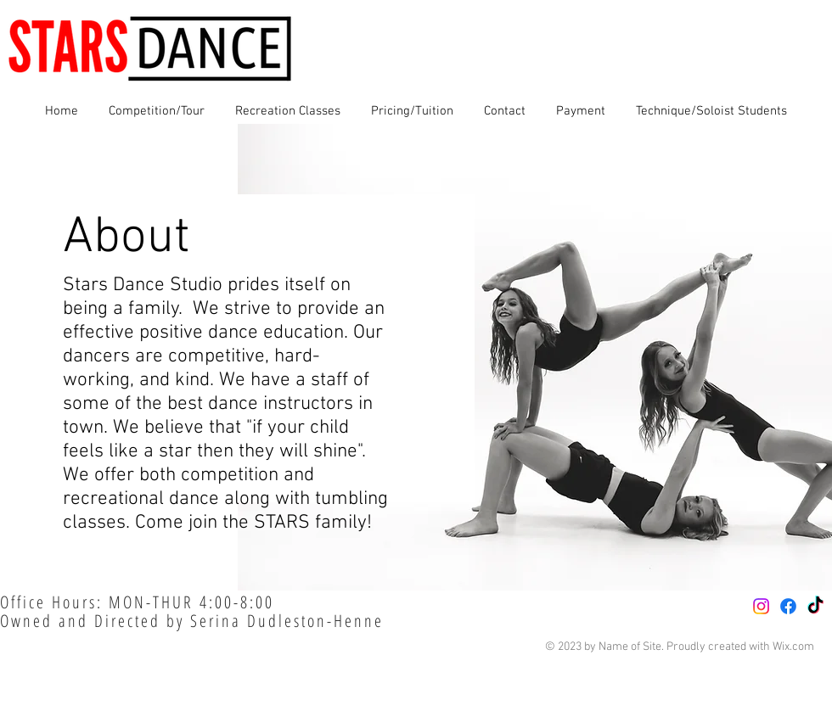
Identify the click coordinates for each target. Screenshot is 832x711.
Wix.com (793, 647)
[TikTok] (815, 606)
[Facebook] (788, 606)
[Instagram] (761, 606)
